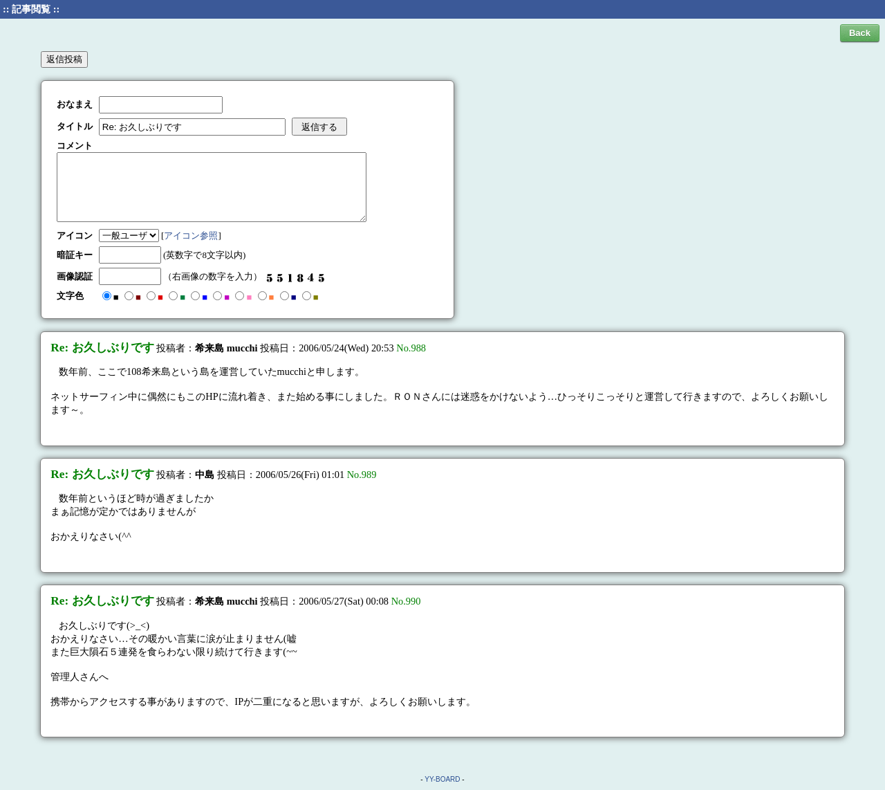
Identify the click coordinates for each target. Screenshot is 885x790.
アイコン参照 (191, 235)
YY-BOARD (442, 779)
